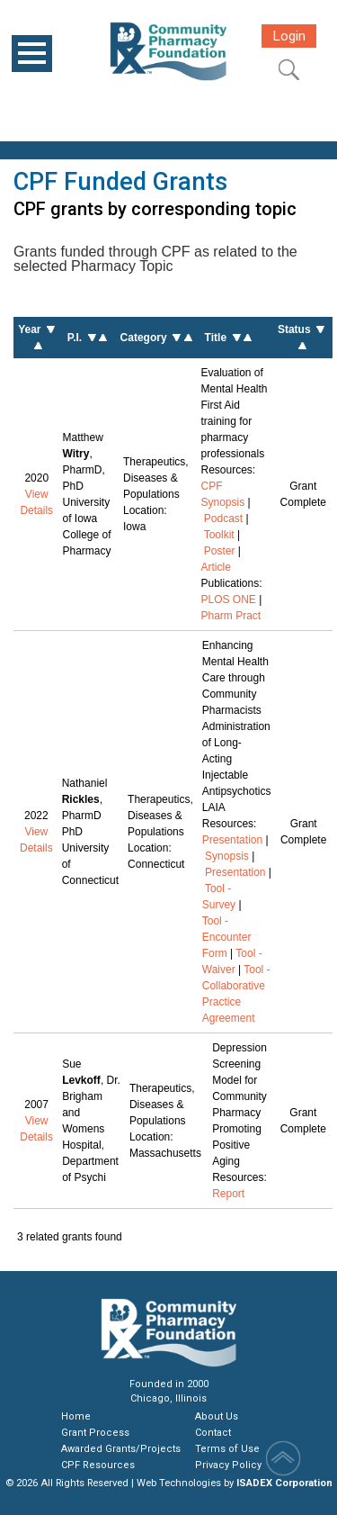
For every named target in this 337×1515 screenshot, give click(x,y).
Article (216, 567)
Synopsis (227, 856)
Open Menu (32, 53)
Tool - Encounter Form (227, 937)
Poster (219, 551)
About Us (216, 1416)
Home (76, 1416)
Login (289, 36)
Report (228, 1193)
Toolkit (219, 534)
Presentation (232, 840)
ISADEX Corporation (284, 1483)
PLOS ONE (228, 599)
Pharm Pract (231, 615)
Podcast (223, 518)
